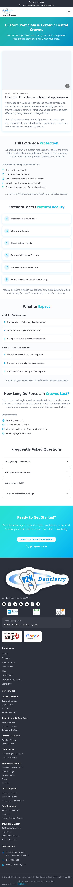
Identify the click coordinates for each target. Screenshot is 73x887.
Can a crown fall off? (36, 486)
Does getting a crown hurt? (36, 465)
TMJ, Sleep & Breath (11, 823)
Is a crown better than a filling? (36, 497)
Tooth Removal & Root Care (14, 718)
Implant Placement (9, 793)
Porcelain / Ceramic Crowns (12, 767)
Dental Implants (9, 788)
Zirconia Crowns (8, 775)
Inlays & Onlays (8, 771)
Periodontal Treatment (11, 810)
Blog (4, 671)
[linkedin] (21, 604)
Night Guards (7, 832)
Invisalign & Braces (9, 757)
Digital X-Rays (7, 705)
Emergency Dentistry (10, 730)
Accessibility (50, 881)
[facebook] (4, 604)
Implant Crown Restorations (13, 800)
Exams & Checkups (9, 701)
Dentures (5, 783)
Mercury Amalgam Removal (12, 818)
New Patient (7, 675)
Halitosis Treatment (9, 839)
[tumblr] (38, 604)
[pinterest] (32, 604)
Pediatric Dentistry (9, 712)
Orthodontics (8, 749)
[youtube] (27, 604)
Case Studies (7, 666)
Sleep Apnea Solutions (10, 836)
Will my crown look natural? (36, 475)
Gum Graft (6, 814)
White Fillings (7, 708)
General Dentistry (10, 696)
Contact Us (7, 684)
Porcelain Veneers (9, 740)
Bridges (5, 779)
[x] (15, 604)
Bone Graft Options (9, 796)
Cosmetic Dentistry (11, 735)
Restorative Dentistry (12, 763)
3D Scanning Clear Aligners (12, 754)
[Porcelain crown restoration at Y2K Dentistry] (36, 70)
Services (5, 658)
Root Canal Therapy (9, 726)
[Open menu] (69, 12)
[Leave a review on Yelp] (12, 636)
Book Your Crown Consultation (36, 542)
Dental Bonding (8, 744)
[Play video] (67, 86)
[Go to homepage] (9, 11)
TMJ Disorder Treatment (11, 828)
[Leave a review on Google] (33, 636)
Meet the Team (8, 662)
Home (4, 654)
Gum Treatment (9, 806)
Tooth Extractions (9, 722)
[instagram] (9, 604)
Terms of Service (37, 881)
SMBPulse (22, 884)
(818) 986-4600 (38, 549)
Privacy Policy (23, 881)
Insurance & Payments (12, 679)
